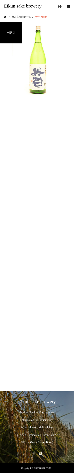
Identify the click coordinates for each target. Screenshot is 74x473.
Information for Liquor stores (37, 420)
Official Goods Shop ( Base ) (37, 442)
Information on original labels (37, 427)
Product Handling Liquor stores (37, 412)
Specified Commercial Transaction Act (37, 435)
